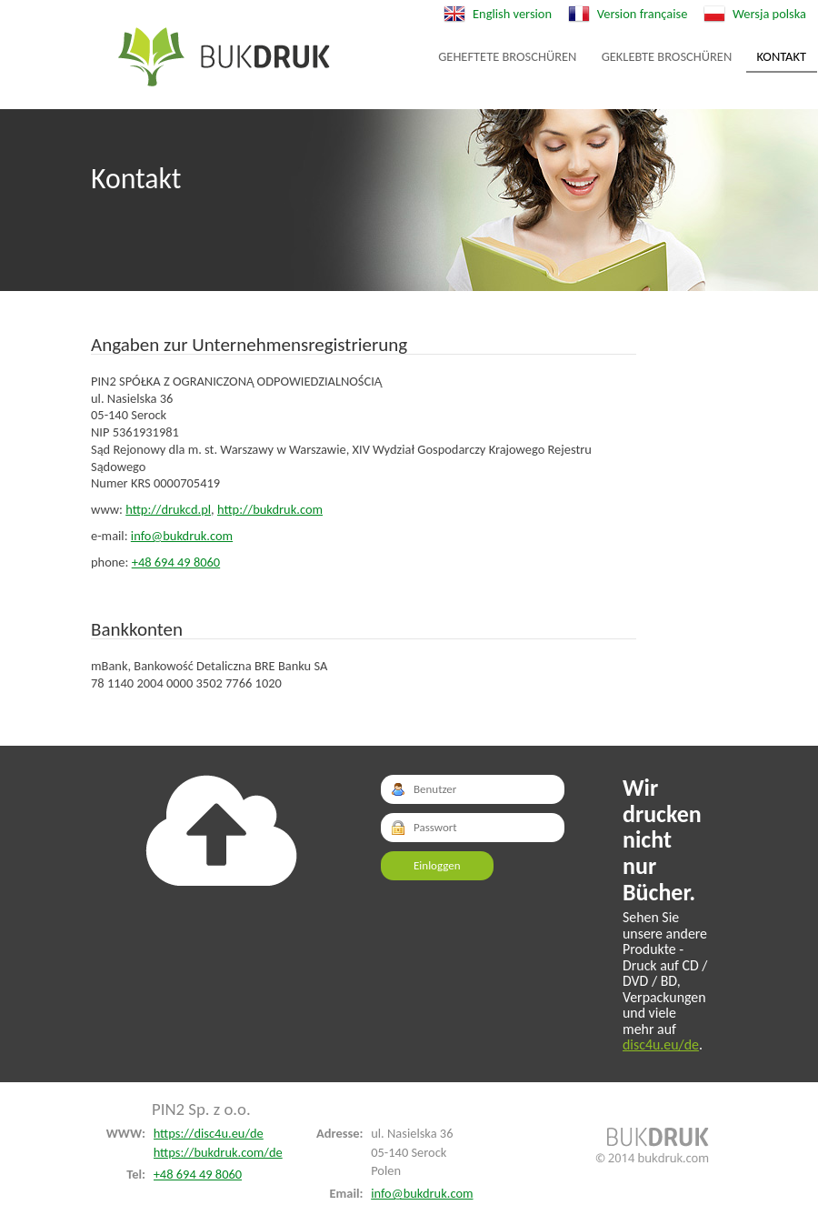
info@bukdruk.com (182, 535)
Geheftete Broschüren (224, 57)
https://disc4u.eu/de (209, 1133)
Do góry (221, 830)
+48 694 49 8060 (176, 562)
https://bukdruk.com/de (218, 1152)
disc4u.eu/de (661, 1044)
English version (512, 13)
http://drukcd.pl (168, 509)
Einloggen (437, 865)
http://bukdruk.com (270, 509)
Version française (642, 13)
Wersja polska (769, 13)
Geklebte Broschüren (667, 56)
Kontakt (782, 56)
